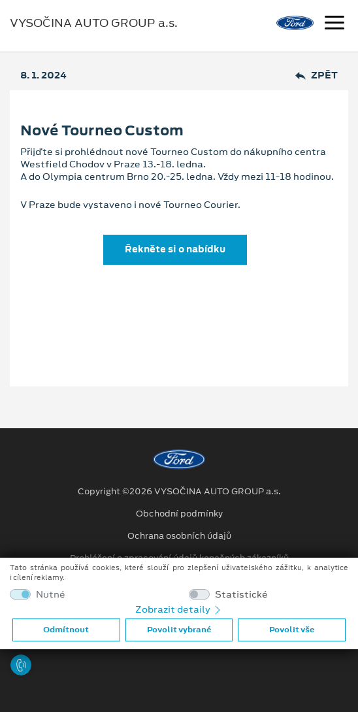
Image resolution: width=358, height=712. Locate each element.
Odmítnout (66, 629)
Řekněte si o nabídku (175, 249)
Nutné (50, 594)
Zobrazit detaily (179, 609)
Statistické (241, 594)
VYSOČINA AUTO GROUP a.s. (94, 23)
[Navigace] (334, 24)
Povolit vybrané (179, 629)
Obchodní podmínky (179, 514)
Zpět (316, 75)
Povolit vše (291, 629)
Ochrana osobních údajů (179, 536)
